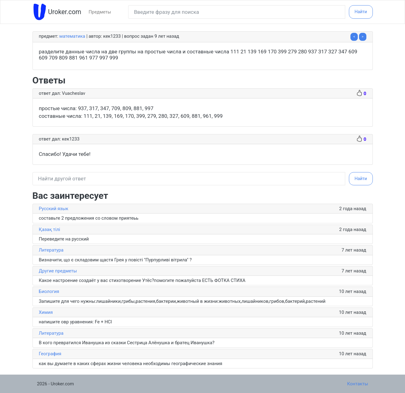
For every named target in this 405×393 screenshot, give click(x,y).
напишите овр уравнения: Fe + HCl (75, 322)
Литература (51, 250)
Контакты (357, 384)
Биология (49, 291)
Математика (72, 36)
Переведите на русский (64, 239)
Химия (46, 312)
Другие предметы (58, 271)
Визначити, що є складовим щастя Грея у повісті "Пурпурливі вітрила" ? (115, 260)
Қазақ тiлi (49, 229)
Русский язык (53, 208)
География (50, 353)
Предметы (100, 12)
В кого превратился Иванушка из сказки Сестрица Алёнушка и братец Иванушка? (127, 342)
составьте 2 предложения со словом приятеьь (89, 218)
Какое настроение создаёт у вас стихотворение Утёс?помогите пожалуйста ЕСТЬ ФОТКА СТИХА (142, 280)
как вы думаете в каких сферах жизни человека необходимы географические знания (131, 363)
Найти (360, 11)
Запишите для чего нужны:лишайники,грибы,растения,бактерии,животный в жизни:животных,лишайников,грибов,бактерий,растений (182, 301)
